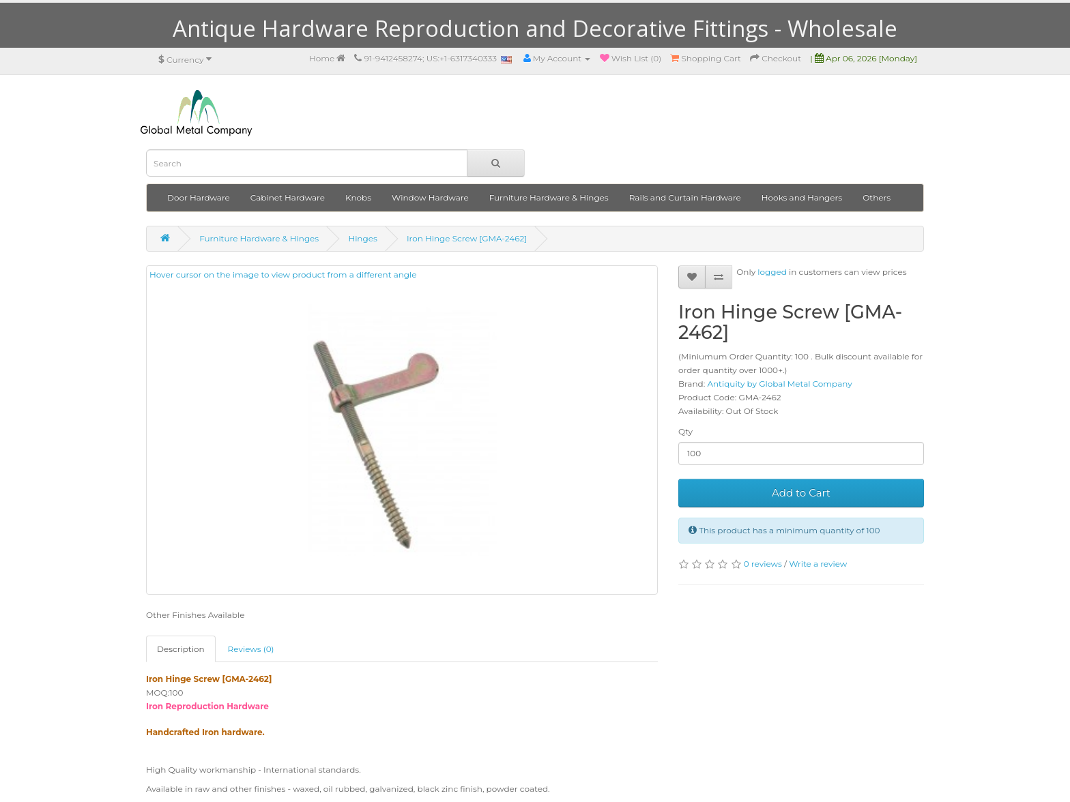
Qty (685, 431)
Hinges (362, 238)
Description (181, 649)
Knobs (358, 197)
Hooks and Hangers (802, 197)
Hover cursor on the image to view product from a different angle (338, 412)
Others (877, 197)
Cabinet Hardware (287, 197)
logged (772, 272)
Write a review (818, 564)
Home (327, 58)
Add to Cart (801, 492)
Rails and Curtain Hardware (685, 197)
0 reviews (763, 564)
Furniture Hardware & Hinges (549, 197)
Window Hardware (430, 197)
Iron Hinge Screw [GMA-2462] (467, 238)
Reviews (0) (251, 649)
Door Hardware (198, 197)
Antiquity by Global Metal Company (779, 383)
